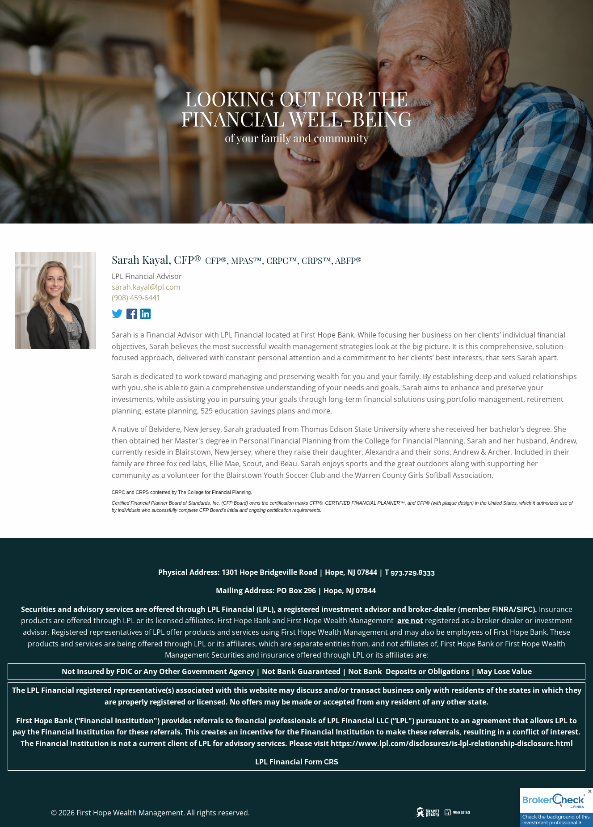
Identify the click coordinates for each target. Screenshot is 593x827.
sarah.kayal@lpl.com (146, 287)
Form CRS (321, 762)
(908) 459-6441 (136, 298)
